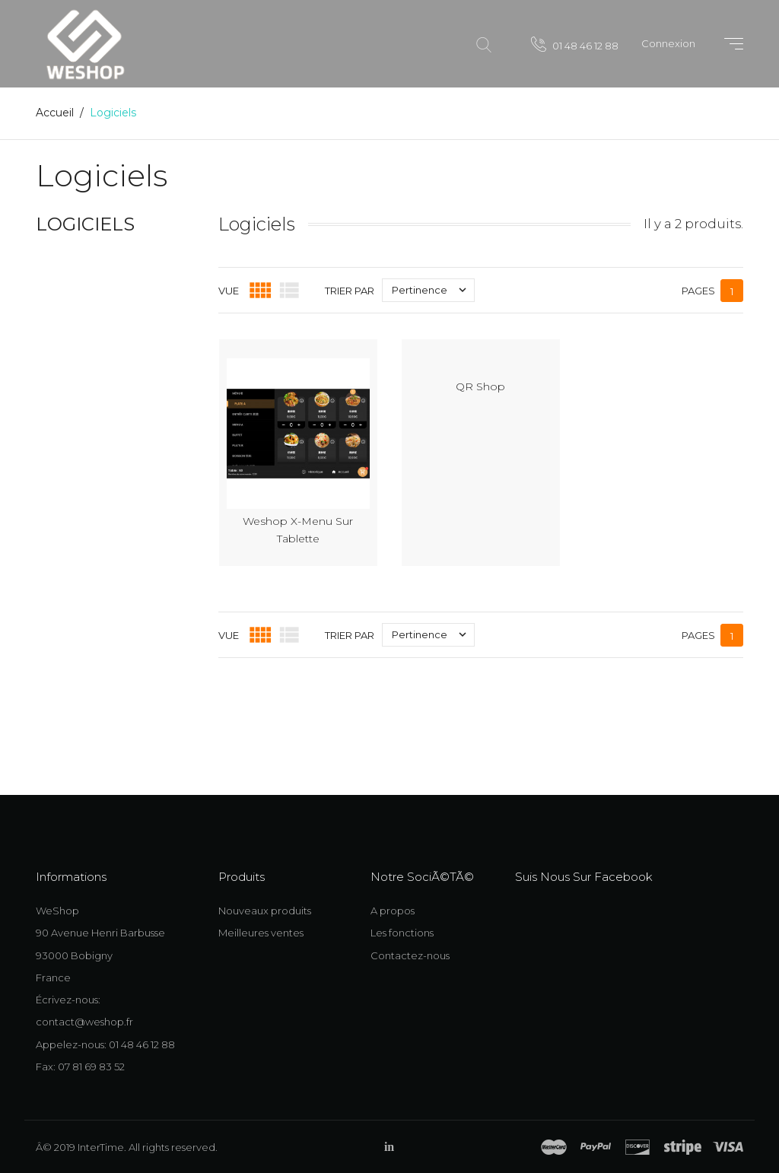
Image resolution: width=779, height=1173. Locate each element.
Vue (228, 291)
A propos (392, 910)
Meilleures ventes (261, 933)
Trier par (349, 291)
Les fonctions (402, 933)
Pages (698, 291)
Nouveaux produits (264, 910)
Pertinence (433, 290)
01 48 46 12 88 (574, 44)
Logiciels (85, 224)
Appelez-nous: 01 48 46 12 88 (105, 1044)
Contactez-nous (410, 955)
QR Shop (480, 386)
